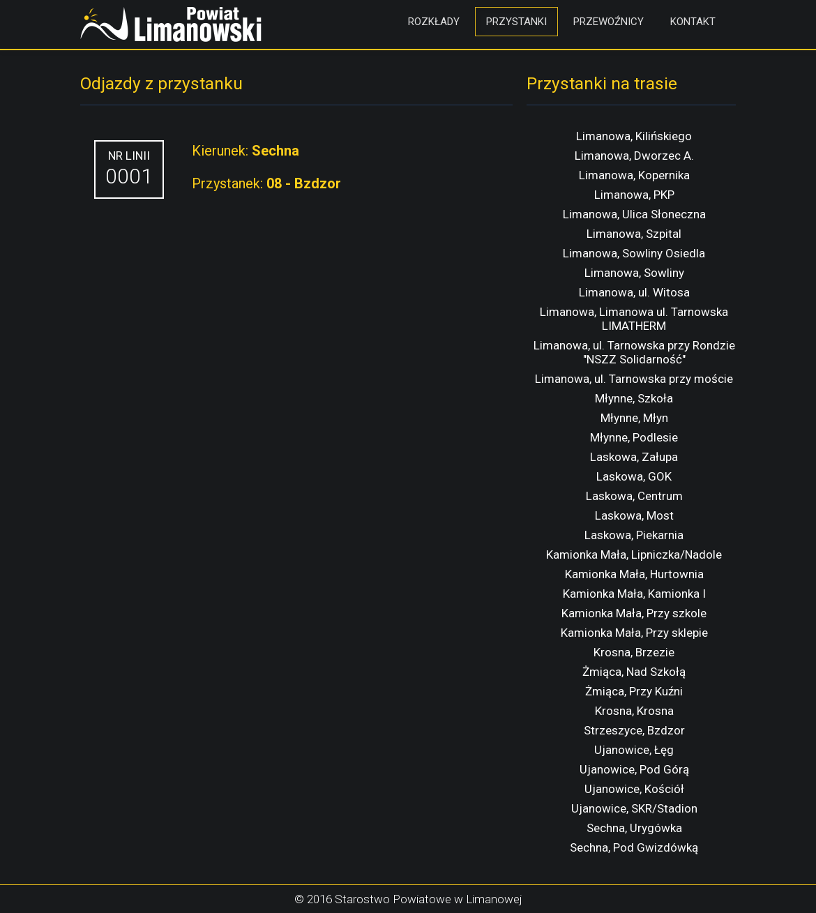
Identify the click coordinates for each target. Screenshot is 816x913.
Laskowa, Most (634, 515)
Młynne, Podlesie (634, 437)
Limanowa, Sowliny (634, 273)
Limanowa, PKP (634, 195)
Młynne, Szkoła (634, 398)
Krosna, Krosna (634, 711)
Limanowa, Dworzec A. (634, 156)
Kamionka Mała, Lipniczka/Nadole (634, 554)
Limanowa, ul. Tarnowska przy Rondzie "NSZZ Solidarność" (634, 352)
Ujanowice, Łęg (634, 750)
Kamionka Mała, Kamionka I (634, 594)
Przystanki (516, 21)
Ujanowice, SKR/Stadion (634, 808)
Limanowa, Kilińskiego (634, 136)
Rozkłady (434, 21)
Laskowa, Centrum (634, 496)
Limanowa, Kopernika (634, 175)
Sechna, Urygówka (634, 828)
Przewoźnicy (608, 21)
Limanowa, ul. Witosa (634, 292)
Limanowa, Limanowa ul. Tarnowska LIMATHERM (634, 319)
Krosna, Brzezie (634, 652)
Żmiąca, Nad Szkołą (634, 672)
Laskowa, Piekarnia (633, 535)
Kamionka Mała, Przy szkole (634, 613)
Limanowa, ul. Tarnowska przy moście (634, 379)
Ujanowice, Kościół (634, 789)
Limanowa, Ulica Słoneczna (634, 214)
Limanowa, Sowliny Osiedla (634, 253)
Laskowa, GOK (634, 476)
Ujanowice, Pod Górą (634, 769)
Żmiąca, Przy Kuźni (634, 691)
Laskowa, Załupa (634, 457)
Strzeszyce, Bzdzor (634, 730)
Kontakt (693, 21)
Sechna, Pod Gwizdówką (634, 847)
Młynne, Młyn (634, 418)
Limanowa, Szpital (634, 234)
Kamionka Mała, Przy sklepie (634, 633)
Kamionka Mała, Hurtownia (634, 574)
